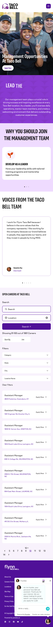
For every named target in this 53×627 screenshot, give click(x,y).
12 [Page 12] (40, 550)
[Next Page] (9, 554)
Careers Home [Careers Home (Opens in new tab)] (9, 582)
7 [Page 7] (17, 550)
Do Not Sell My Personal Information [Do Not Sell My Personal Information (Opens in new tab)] (16, 606)
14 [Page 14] (4, 554)
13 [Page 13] (44, 550)
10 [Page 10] (30, 550)
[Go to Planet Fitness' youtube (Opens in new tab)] (18, 622)
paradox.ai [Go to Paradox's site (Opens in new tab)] (16, 618)
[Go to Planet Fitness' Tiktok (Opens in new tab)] (22, 622)
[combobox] (26, 317)
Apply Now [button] (7, 68)
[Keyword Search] (27, 309)
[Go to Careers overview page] (10, 6)
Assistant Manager (13, 395)
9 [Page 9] (25, 550)
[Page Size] (26, 547)
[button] (47, 318)
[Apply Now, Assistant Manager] (41, 397)
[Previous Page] (5, 551)
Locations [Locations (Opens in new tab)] (7, 586)
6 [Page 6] (13, 550)
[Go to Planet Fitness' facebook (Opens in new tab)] (14, 622)
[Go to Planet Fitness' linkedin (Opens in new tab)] (5, 622)
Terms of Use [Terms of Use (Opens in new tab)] (8, 596)
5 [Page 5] (9, 550)
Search (25, 326)
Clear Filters (7, 385)
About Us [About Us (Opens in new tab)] (7, 577)
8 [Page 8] (21, 550)
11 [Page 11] (35, 550)
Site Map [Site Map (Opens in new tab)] (7, 591)
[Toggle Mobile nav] (48, 6)
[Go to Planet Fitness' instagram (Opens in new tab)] (9, 622)
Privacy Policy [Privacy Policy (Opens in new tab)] (9, 601)
